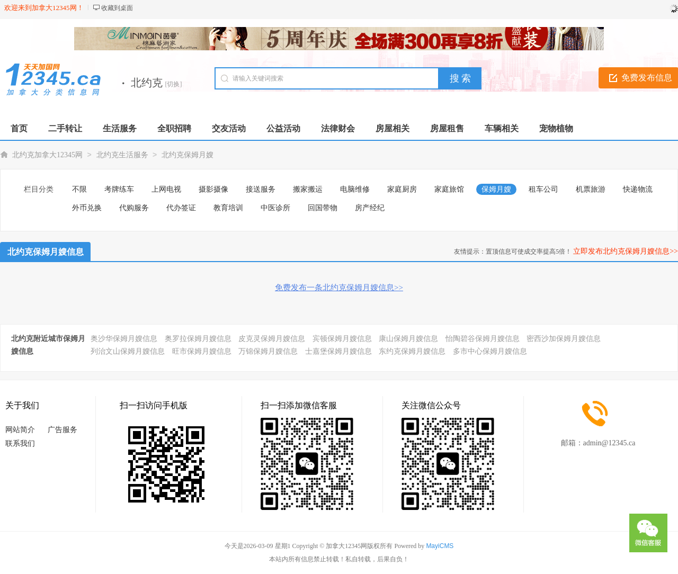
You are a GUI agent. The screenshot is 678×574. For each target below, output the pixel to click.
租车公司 (543, 189)
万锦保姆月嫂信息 (268, 351)
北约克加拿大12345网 (47, 155)
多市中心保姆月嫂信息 (490, 351)
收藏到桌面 (117, 8)
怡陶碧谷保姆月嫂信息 (482, 339)
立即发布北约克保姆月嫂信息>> (625, 251)
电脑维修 (355, 189)
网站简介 (20, 430)
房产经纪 (370, 208)
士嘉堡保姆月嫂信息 (338, 351)
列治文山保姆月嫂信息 (128, 351)
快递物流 (638, 189)
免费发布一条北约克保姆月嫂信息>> (339, 287)
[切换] (173, 84)
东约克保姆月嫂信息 (412, 351)
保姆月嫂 (496, 189)
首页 (19, 128)
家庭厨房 (402, 189)
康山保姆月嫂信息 (408, 339)
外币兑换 (87, 208)
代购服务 (134, 208)
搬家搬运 (308, 189)
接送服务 (260, 189)
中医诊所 (275, 208)
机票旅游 (590, 189)
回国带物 (322, 208)
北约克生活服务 (122, 155)
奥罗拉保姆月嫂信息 (198, 339)
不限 (79, 189)
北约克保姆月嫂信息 (45, 251)
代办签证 (181, 208)
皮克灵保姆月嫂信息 (271, 339)
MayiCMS (439, 546)
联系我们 (20, 443)
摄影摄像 (213, 189)
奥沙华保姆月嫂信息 (124, 339)
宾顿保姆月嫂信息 (342, 339)
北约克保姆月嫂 (187, 155)
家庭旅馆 (449, 189)
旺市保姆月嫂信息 (201, 351)
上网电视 (166, 189)
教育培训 (228, 208)
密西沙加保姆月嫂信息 (564, 339)
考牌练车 (119, 189)
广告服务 (62, 430)
